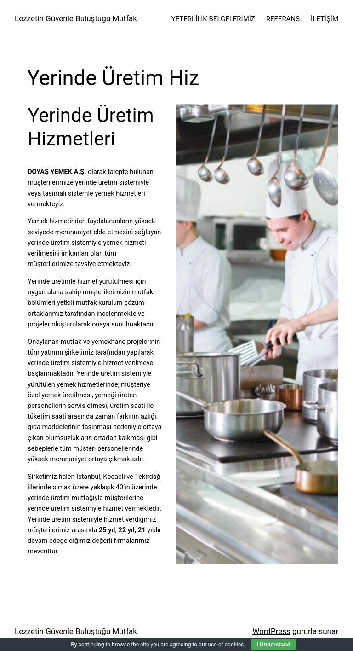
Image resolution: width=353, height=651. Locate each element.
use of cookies (226, 644)
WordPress (271, 631)
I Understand (273, 644)
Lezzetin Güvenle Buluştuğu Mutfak (76, 18)
